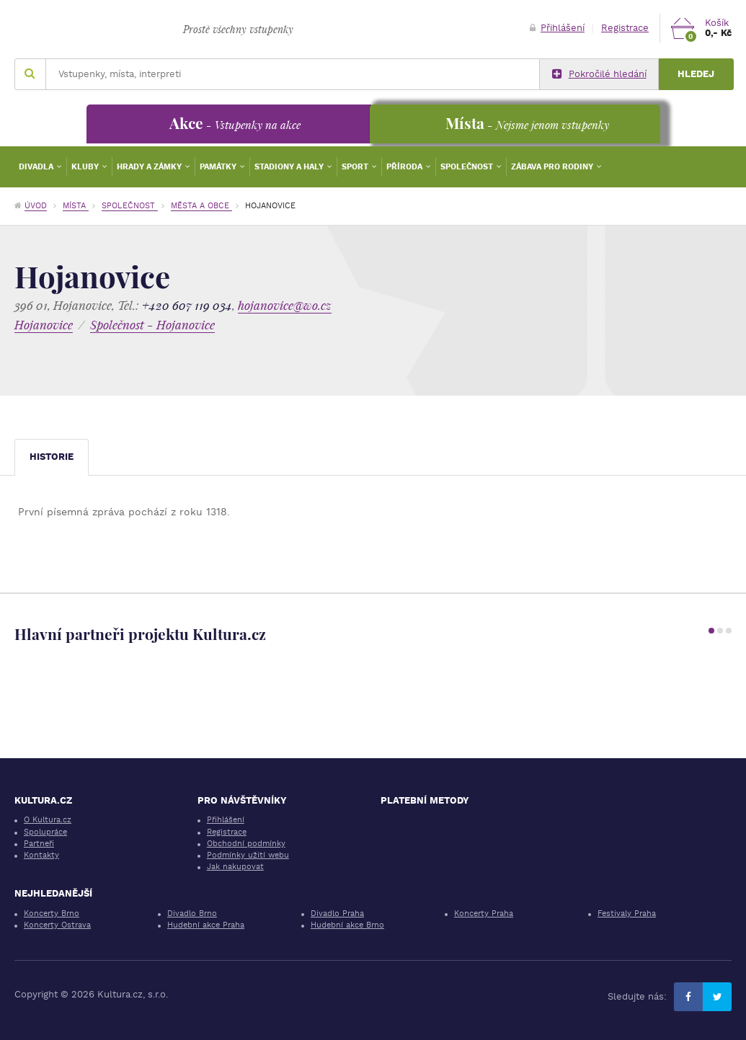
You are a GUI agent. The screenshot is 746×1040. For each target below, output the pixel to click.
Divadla (37, 167)
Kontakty (41, 855)
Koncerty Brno (51, 913)
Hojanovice (43, 324)
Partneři (39, 843)
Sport (356, 167)
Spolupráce (45, 832)
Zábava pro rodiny (553, 167)
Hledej (696, 73)
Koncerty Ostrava (57, 925)
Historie (52, 456)
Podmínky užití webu (248, 855)
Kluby (86, 167)
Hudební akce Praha (205, 925)
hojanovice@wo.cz (285, 305)
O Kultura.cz (47, 820)
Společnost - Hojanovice (152, 324)
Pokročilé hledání (599, 74)
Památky (219, 167)
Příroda (405, 167)
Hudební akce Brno (347, 925)
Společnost (467, 167)
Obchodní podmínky (246, 843)
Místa (76, 205)
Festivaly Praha (627, 913)
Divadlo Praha (337, 913)
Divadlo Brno (192, 913)
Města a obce (201, 205)
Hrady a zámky (150, 167)
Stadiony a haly (290, 167)
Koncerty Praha (483, 913)
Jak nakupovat (235, 866)
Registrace (625, 27)
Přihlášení (557, 27)
